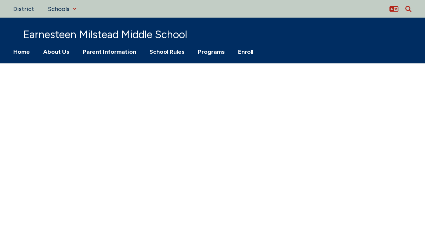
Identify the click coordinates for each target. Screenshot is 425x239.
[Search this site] (408, 9)
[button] (62, 9)
